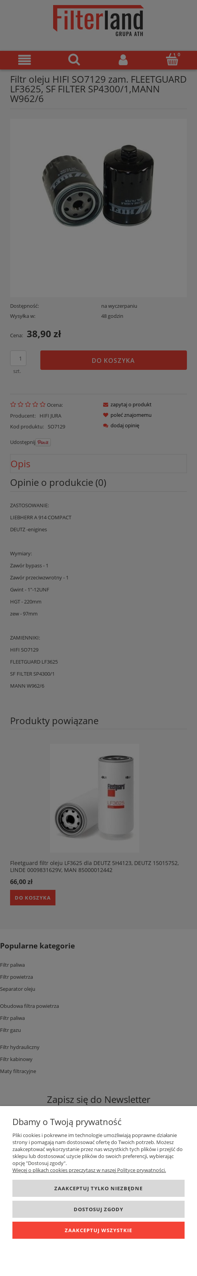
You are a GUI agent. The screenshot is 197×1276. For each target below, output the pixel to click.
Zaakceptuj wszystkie (98, 1230)
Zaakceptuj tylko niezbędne (98, 1188)
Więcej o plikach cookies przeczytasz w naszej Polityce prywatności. (89, 1170)
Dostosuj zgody (98, 1209)
